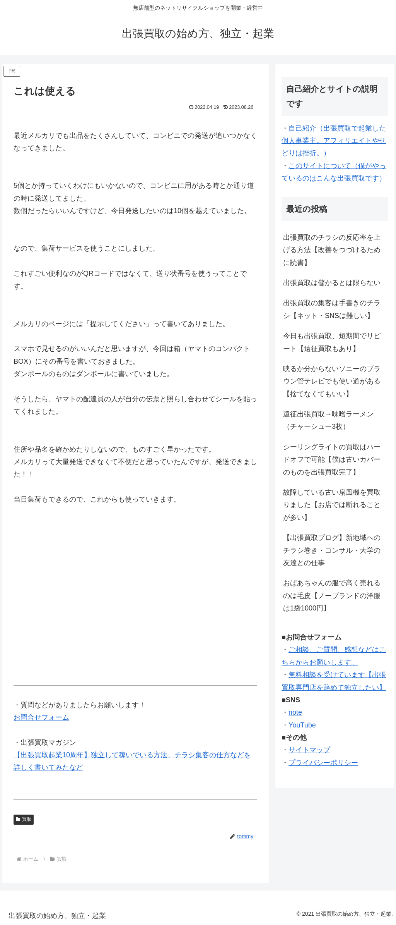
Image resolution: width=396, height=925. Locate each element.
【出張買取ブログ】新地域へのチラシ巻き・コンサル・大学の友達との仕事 (332, 550)
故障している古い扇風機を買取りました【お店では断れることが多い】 (332, 504)
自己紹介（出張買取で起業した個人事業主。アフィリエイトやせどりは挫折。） (334, 140)
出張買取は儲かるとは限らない (332, 283)
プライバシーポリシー (323, 763)
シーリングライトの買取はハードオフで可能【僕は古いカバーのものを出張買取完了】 (332, 459)
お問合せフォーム (41, 717)
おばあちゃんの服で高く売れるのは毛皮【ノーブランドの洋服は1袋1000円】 (332, 595)
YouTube (302, 725)
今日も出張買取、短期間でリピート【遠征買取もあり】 (332, 342)
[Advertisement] (135, 597)
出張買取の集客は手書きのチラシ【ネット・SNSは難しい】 (332, 309)
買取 (23, 819)
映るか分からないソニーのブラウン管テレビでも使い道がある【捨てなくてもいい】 (332, 381)
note (295, 712)
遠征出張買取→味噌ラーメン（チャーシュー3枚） (328, 420)
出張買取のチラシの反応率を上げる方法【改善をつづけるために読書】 (332, 250)
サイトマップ (309, 750)
